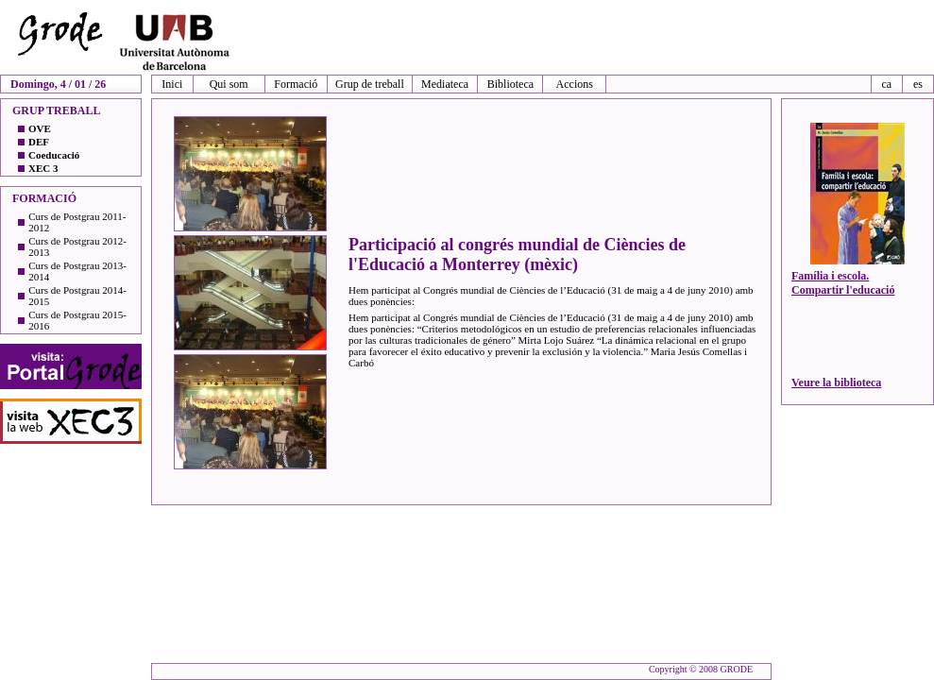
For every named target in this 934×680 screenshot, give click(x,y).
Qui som (229, 84)
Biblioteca (510, 84)
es (918, 84)
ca (886, 84)
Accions (574, 84)
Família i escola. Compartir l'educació (842, 283)
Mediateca (444, 84)
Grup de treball (369, 84)
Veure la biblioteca (836, 382)
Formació (295, 84)
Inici (171, 84)
